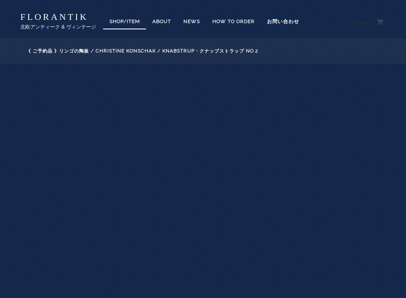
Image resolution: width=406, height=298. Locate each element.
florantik (54, 17)
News (191, 21)
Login (361, 23)
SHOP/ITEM (124, 21)
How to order (233, 21)
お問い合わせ (283, 21)
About (161, 21)
